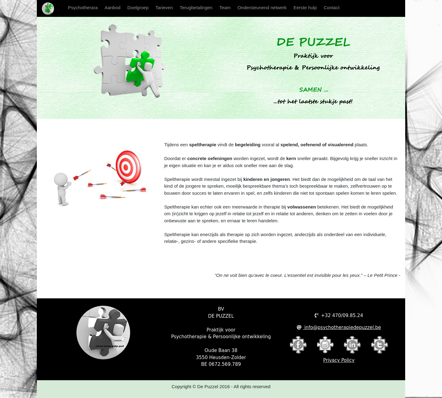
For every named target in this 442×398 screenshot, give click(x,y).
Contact (331, 7)
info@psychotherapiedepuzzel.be (342, 327)
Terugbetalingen (196, 7)
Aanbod (113, 7)
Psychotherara (84, 7)
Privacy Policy (339, 360)
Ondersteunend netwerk (262, 7)
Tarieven (164, 7)
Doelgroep (138, 7)
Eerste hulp (305, 7)
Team (225, 7)
